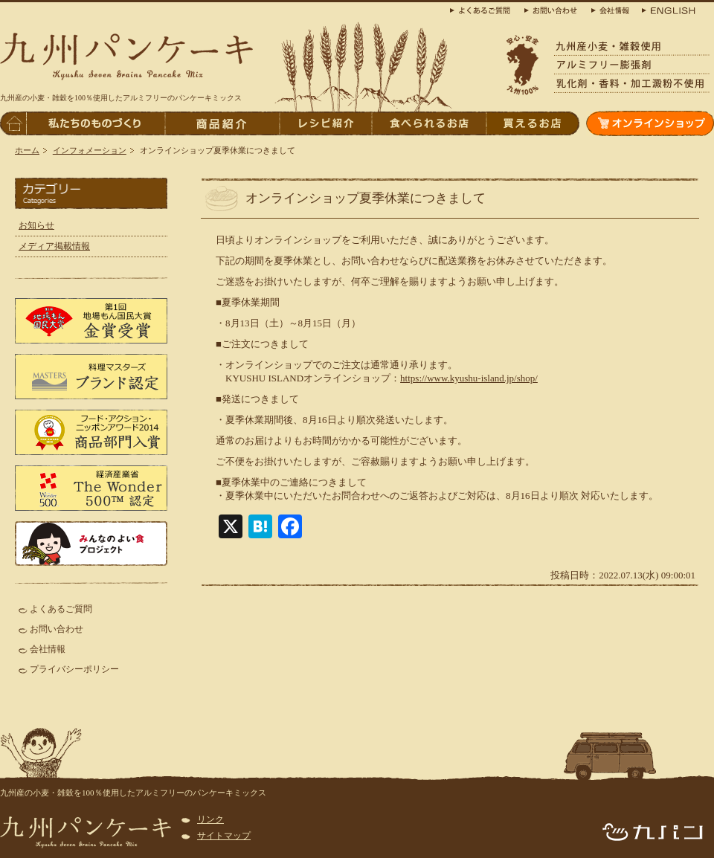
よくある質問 (483, 9)
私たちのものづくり (95, 123)
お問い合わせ (56, 629)
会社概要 (610, 9)
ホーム (27, 150)
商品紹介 (221, 123)
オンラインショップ (650, 123)
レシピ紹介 (325, 123)
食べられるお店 (428, 123)
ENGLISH (665, 9)
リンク (210, 819)
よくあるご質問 (61, 609)
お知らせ (36, 225)
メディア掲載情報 (54, 246)
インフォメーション (89, 150)
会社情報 (47, 649)
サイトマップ (224, 835)
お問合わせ (554, 9)
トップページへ (13, 123)
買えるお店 (532, 123)
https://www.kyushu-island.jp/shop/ (469, 378)
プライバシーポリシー (74, 669)
